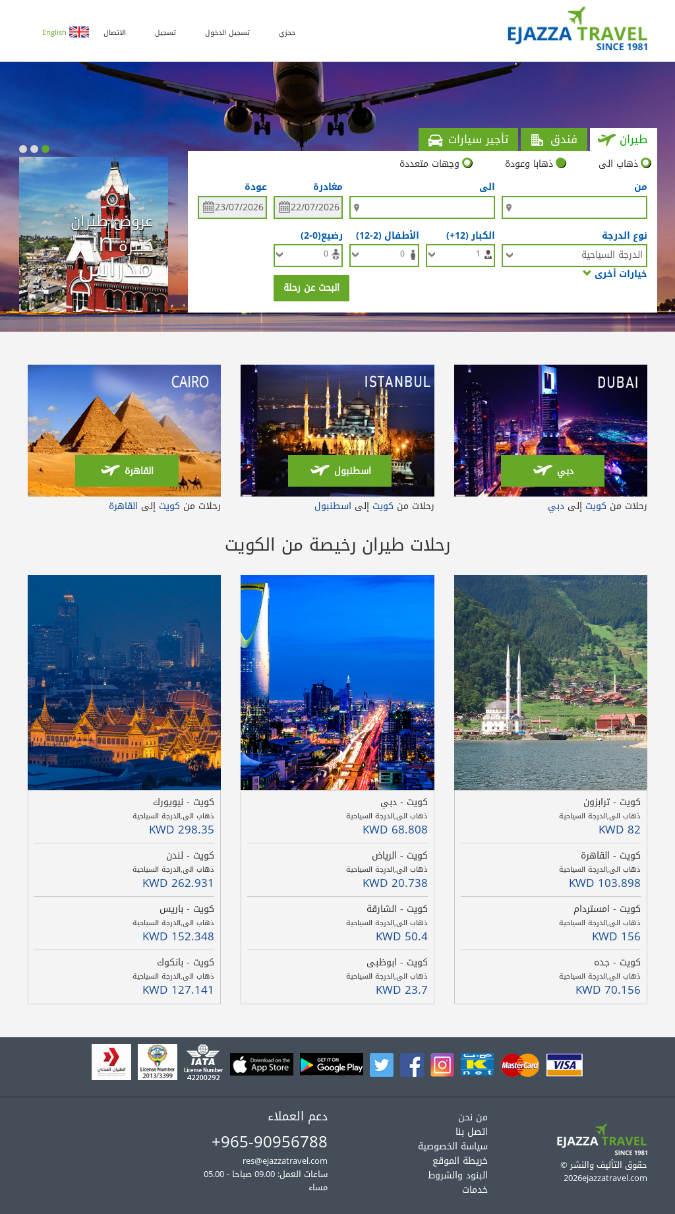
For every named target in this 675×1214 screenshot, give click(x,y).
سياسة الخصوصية (453, 1146)
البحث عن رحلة (311, 288)
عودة (256, 187)
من (640, 187)
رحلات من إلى (597, 506)
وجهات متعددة (435, 164)
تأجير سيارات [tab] (467, 139)
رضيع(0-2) (319, 235)
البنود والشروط (458, 1175)
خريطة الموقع (460, 1161)
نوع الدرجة (624, 235)
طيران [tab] (622, 139)
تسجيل (165, 33)
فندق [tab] (553, 139)
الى (487, 187)
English (65, 33)
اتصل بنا (471, 1132)
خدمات (475, 1190)
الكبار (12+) (468, 235)
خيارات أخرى (615, 273)
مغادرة (328, 187)
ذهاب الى (625, 164)
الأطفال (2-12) (385, 235)
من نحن (473, 1117)
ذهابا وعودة (535, 164)
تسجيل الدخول (227, 33)
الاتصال (114, 33)
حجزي (287, 33)
